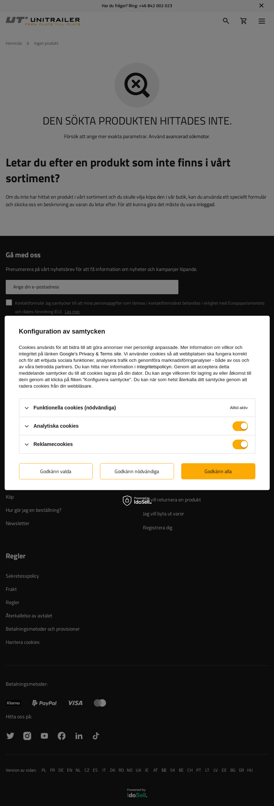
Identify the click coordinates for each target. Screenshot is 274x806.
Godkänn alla (218, 471)
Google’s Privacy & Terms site (90, 353)
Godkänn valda (55, 471)
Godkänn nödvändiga (137, 471)
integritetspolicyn (154, 366)
